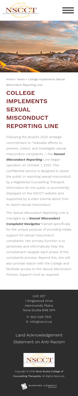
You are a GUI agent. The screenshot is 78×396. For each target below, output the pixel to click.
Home (10, 79)
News (21, 79)
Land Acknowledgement (39, 335)
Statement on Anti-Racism (39, 341)
